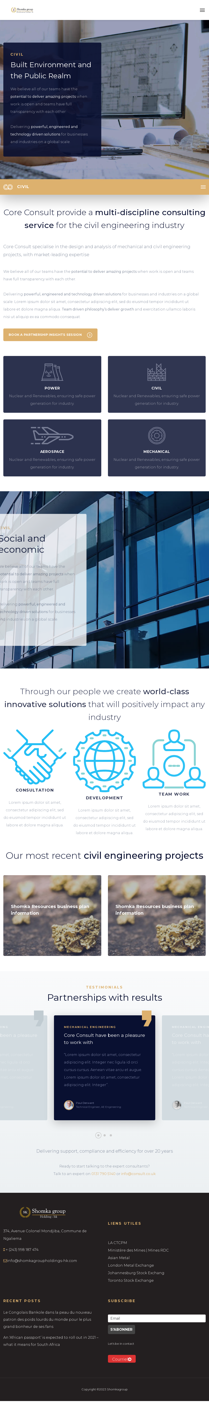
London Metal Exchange (131, 1265)
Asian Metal (119, 1258)
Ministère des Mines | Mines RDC (138, 1250)
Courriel (121, 1359)
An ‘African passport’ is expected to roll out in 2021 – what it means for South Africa (50, 1341)
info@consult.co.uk (138, 1174)
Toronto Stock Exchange (131, 1280)
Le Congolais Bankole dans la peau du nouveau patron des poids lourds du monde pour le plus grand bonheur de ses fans (47, 1319)
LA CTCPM (117, 1243)
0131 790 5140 (103, 1174)
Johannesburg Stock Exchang (136, 1273)
